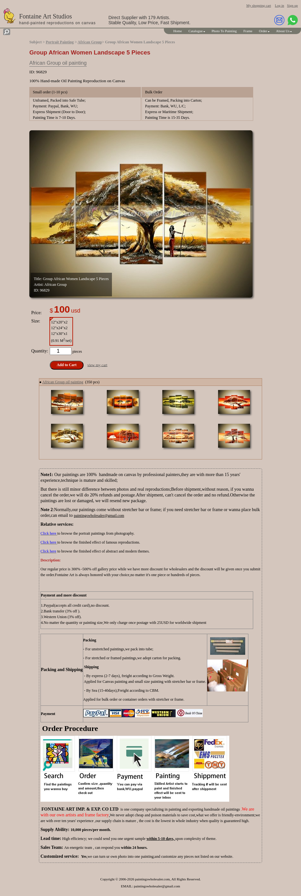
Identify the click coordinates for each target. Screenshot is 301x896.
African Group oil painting (58, 63)
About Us (283, 31)
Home (177, 31)
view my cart (97, 365)
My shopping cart (258, 5)
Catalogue (195, 31)
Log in (279, 5)
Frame (247, 31)
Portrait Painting (60, 42)
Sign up (292, 5)
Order (263, 31)
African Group (89, 42)
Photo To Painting (224, 31)
